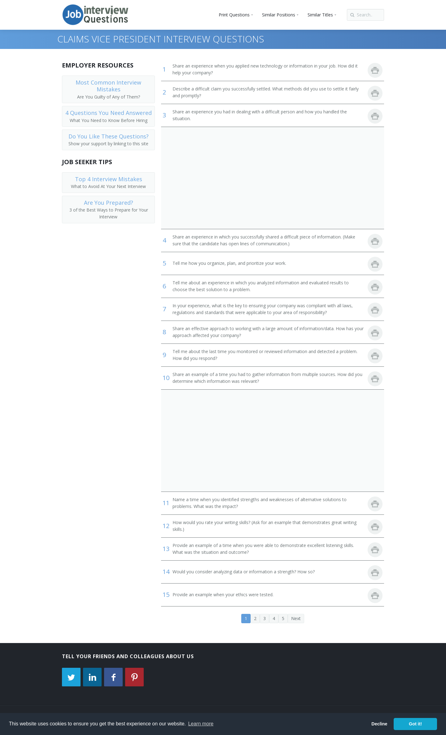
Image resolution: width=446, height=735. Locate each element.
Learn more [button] (200, 723)
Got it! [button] (415, 723)
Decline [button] (379, 723)
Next (296, 618)
